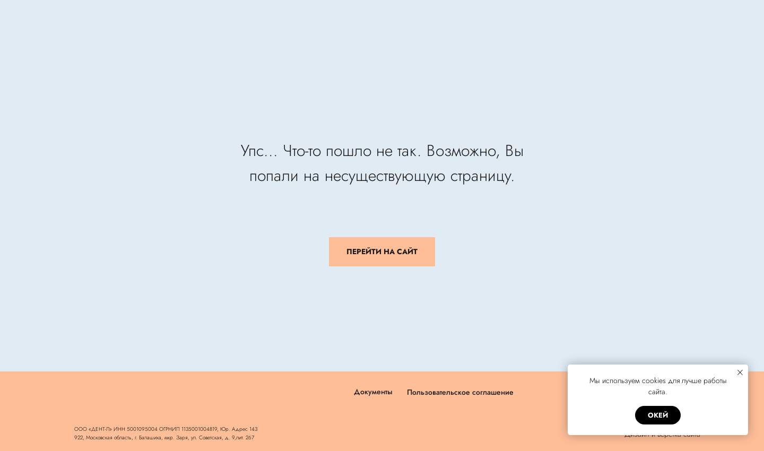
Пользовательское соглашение (460, 392)
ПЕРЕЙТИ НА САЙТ (382, 251)
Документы (373, 391)
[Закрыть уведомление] (740, 372)
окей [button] (658, 415)
